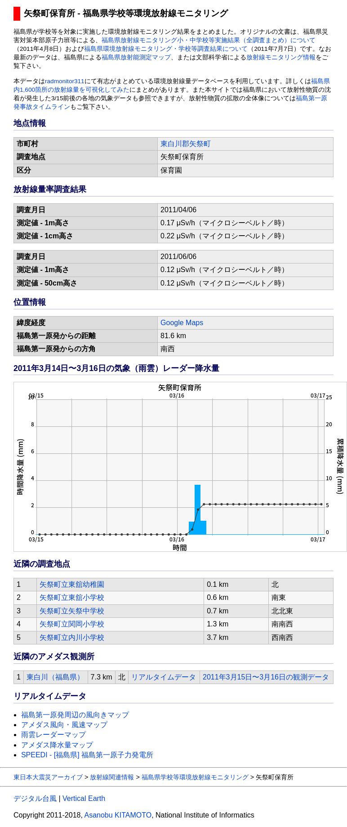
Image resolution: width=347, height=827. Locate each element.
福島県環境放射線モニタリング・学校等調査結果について (166, 48)
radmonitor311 (65, 81)
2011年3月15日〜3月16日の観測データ (266, 677)
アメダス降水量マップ (57, 745)
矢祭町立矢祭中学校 (72, 611)
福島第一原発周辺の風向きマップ (75, 715)
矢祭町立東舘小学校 (72, 597)
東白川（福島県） (55, 677)
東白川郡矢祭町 (185, 144)
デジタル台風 (35, 798)
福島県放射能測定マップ (136, 57)
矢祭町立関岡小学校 (72, 624)
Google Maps (181, 322)
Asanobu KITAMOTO (117, 815)
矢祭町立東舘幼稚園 (72, 584)
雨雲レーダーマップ (53, 734)
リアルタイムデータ (163, 677)
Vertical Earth (83, 798)
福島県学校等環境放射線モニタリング (195, 777)
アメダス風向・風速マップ (64, 725)
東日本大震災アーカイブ (48, 777)
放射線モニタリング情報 (281, 57)
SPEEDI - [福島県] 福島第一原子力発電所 (87, 755)
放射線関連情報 (112, 777)
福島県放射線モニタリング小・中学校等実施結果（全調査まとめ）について (209, 40)
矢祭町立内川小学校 (72, 637)
